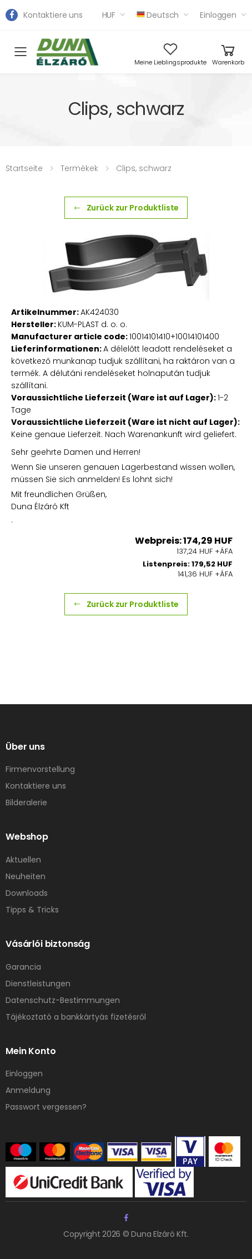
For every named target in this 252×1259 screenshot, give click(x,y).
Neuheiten (26, 876)
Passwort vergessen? (46, 1106)
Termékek (79, 168)
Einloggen (218, 15)
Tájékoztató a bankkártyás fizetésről (76, 1016)
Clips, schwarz (144, 168)
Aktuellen (23, 859)
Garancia (23, 966)
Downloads (27, 893)
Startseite (24, 168)
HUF (109, 15)
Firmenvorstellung (40, 769)
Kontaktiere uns (53, 15)
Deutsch (158, 15)
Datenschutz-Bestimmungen (63, 1000)
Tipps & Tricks (32, 909)
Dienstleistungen (38, 983)
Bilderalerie (26, 802)
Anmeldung (28, 1090)
